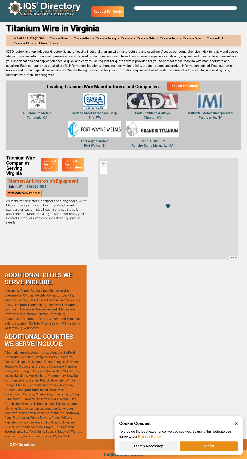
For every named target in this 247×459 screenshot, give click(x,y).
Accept (208, 446)
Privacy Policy (149, 436)
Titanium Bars (82, 38)
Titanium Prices (48, 43)
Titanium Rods (169, 38)
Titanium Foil (215, 38)
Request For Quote (108, 11)
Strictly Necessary (148, 446)
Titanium (126, 38)
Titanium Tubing (106, 38)
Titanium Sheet (59, 38)
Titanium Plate (146, 38)
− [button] (103, 170)
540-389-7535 (36, 186)
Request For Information (73, 164)
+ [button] (103, 164)
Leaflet (233, 257)
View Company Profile (24, 193)
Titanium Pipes (192, 38)
